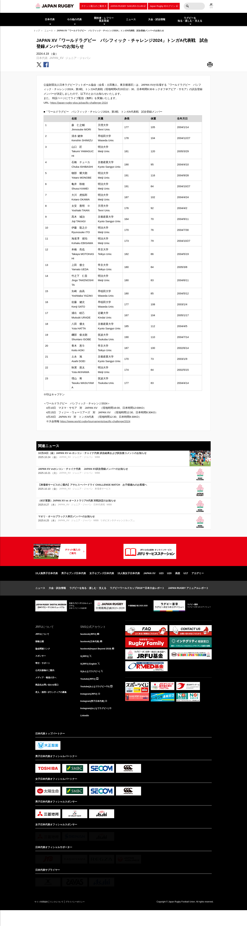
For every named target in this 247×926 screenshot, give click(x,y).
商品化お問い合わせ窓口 (48, 699)
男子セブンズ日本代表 (73, 584)
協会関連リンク (44, 661)
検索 (187, 6)
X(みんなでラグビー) (91, 684)
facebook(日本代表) (91, 653)
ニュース (48, 30)
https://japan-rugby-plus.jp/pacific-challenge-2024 (79, 102)
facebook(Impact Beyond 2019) (98, 661)
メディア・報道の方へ (47, 692)
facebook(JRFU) (89, 645)
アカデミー (197, 584)
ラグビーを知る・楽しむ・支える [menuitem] (190, 19)
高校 (177, 584)
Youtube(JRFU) (89, 692)
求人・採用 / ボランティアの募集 (53, 707)
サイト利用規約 (43, 917)
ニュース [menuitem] (131, 19)
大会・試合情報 (57, 599)
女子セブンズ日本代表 (101, 584)
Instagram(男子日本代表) (94, 715)
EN (211, 7)
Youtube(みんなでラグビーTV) (97, 699)
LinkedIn (85, 730)
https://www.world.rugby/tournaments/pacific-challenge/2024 (95, 421)
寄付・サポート (44, 676)
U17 (186, 584)
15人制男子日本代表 (46, 584)
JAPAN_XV (56, 57)
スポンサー (41, 668)
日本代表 (42, 57)
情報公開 (40, 653)
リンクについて (63, 917)
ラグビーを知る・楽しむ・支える (87, 599)
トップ (37, 30)
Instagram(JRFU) (90, 707)
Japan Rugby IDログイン (162, 6)
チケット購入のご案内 (92, 6)
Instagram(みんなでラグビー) (96, 723)
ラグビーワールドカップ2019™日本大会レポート (137, 599)
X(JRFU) (85, 668)
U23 (161, 584)
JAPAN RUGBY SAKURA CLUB (126, 6)
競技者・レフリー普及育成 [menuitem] (104, 19)
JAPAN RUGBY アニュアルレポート (188, 599)
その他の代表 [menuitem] (74, 19)
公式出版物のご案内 (46, 684)
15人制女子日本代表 (129, 584)
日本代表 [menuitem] (50, 19)
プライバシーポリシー (87, 917)
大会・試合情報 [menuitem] (156, 19)
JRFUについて (43, 645)
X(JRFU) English (90, 676)
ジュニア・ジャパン (78, 57)
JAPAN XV (149, 584)
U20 (169, 584)
